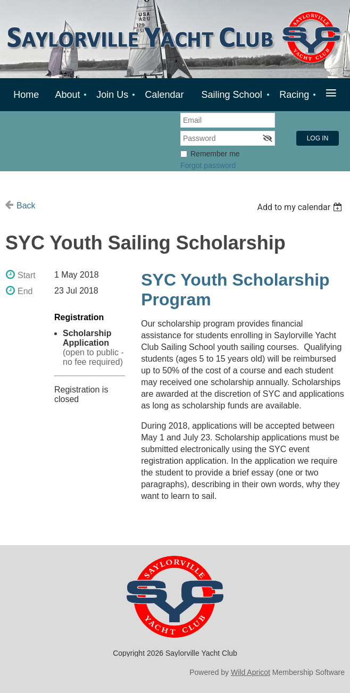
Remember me (215, 153)
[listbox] (301, 207)
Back (26, 205)
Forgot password (208, 165)
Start (27, 275)
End (25, 291)
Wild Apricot (250, 672)
